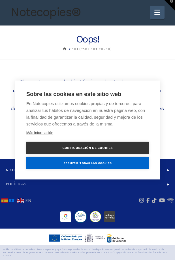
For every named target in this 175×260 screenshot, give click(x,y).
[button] (157, 12)
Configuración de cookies (87, 148)
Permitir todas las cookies (87, 162)
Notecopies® (45, 12)
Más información (39, 133)
